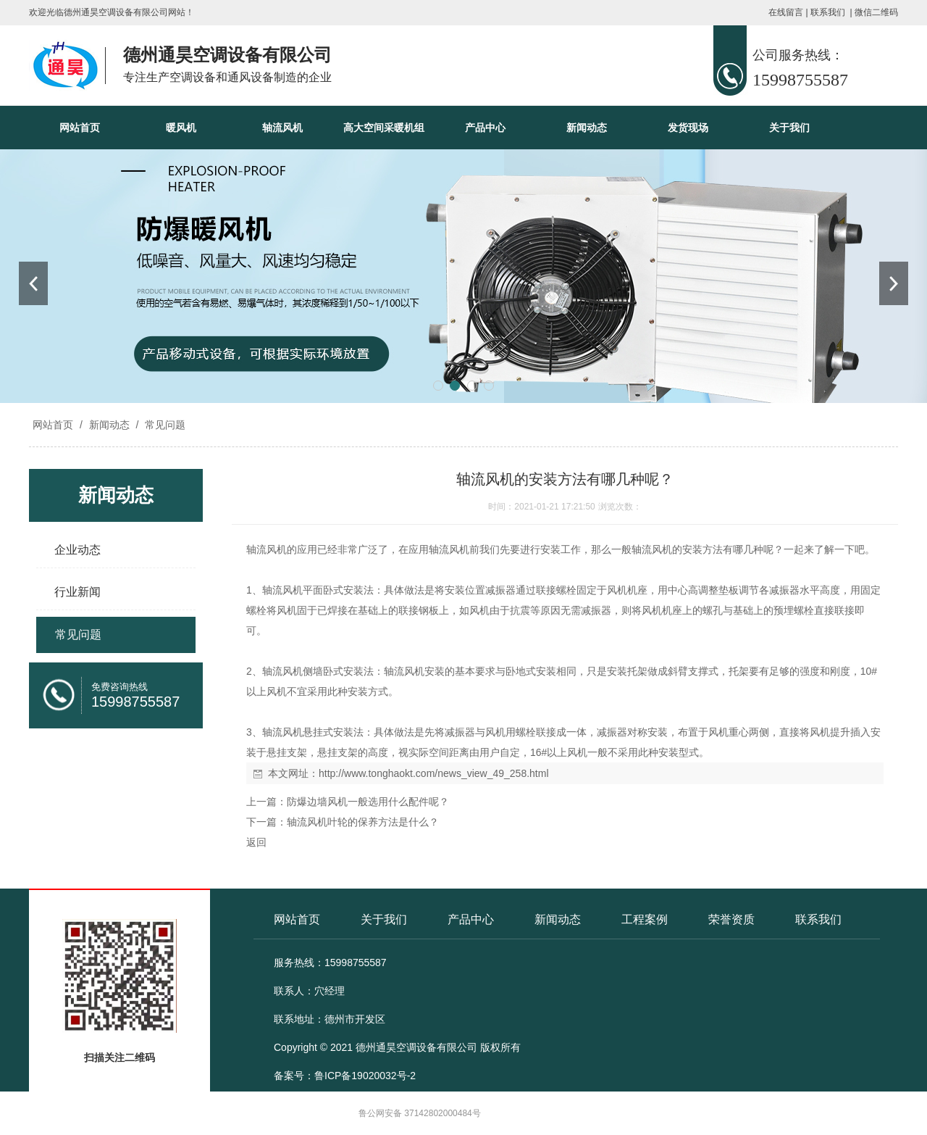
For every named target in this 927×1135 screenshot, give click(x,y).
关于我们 (789, 127)
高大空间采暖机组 (383, 127)
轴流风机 (282, 127)
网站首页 (79, 127)
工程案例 (644, 919)
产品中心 (485, 127)
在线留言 (785, 12)
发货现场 (688, 127)
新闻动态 (586, 127)
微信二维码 (876, 12)
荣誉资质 (731, 919)
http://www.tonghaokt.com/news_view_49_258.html (434, 773)
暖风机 (181, 127)
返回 (256, 842)
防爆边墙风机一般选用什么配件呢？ (368, 801)
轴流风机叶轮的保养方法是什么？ (363, 822)
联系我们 (827, 12)
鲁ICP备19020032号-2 (365, 1075)
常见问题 (163, 425)
